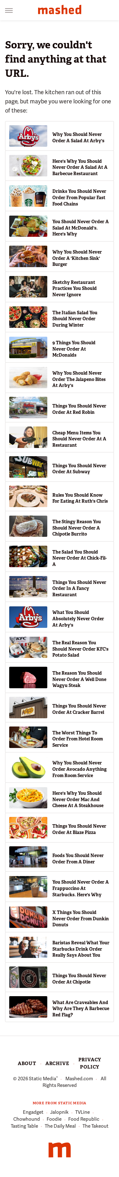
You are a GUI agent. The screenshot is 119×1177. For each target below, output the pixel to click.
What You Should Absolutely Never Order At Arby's (78, 619)
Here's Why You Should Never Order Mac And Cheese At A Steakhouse (77, 799)
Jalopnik (59, 1112)
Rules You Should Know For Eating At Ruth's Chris (80, 498)
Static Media (42, 1079)
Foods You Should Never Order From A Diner (78, 859)
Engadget (33, 1112)
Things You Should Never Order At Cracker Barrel (79, 709)
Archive (57, 1063)
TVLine (82, 1112)
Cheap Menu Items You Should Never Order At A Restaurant (79, 439)
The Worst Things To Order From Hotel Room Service (77, 739)
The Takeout (96, 1126)
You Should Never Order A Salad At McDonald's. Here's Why (80, 228)
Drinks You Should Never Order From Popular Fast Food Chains (79, 197)
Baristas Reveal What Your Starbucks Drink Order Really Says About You (80, 949)
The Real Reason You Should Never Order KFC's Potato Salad (80, 649)
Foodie (54, 1119)
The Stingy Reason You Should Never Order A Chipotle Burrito (76, 528)
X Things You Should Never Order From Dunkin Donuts (80, 919)
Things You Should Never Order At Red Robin (79, 409)
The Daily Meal (60, 1126)
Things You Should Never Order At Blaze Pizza (79, 829)
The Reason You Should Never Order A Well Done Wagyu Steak (79, 679)
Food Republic (83, 1119)
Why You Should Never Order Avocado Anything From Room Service (79, 769)
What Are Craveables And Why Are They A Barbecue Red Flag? (80, 1009)
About (27, 1063)
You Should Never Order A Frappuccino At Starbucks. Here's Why (80, 888)
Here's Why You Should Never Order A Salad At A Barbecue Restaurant (80, 167)
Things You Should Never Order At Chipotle (79, 979)
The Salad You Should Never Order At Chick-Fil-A (79, 558)
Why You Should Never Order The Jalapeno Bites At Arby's (79, 379)
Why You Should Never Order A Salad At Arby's (78, 138)
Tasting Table (24, 1126)
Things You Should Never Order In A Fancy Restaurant (79, 588)
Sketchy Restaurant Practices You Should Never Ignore (74, 288)
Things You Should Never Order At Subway (79, 469)
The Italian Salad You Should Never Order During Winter (74, 319)
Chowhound (26, 1119)
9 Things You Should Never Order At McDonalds (74, 349)
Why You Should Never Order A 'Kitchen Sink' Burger (77, 258)
